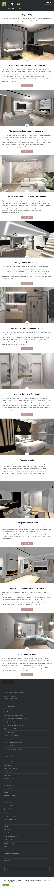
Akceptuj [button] (6, 885)
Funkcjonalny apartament (11, 735)
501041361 (13, 696)
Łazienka (6, 829)
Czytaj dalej (27, 85)
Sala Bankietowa (8, 843)
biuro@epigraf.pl (13, 698)
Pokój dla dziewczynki (10, 836)
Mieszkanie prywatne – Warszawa (13, 749)
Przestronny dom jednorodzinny (12, 739)
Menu (49, 2)
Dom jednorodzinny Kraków (11, 722)
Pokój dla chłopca (9, 833)
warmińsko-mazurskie (10, 795)
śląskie (6, 792)
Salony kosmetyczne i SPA (11, 853)
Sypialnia (6, 860)
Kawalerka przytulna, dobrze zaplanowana (15, 711)
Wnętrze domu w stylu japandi (12, 729)
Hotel (5, 822)
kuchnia (6, 826)
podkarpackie (7, 785)
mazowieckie (7, 782)
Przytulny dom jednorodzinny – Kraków (14, 742)
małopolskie (7, 778)
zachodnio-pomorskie (10, 799)
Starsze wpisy (8, 682)
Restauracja (7, 840)
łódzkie (6, 771)
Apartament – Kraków (10, 745)
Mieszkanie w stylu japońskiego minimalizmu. (16, 718)
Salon (5, 846)
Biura (5, 812)
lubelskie (6, 775)
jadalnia (6, 809)
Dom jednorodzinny (9, 816)
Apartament (7, 806)
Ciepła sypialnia (8, 732)
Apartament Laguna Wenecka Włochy (14, 725)
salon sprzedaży (8, 850)
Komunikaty (7, 761)
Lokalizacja (7, 765)
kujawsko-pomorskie (9, 768)
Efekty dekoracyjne (9, 819)
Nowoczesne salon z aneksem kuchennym (15, 715)
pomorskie (7, 788)
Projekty (6, 802)
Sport (5, 857)
